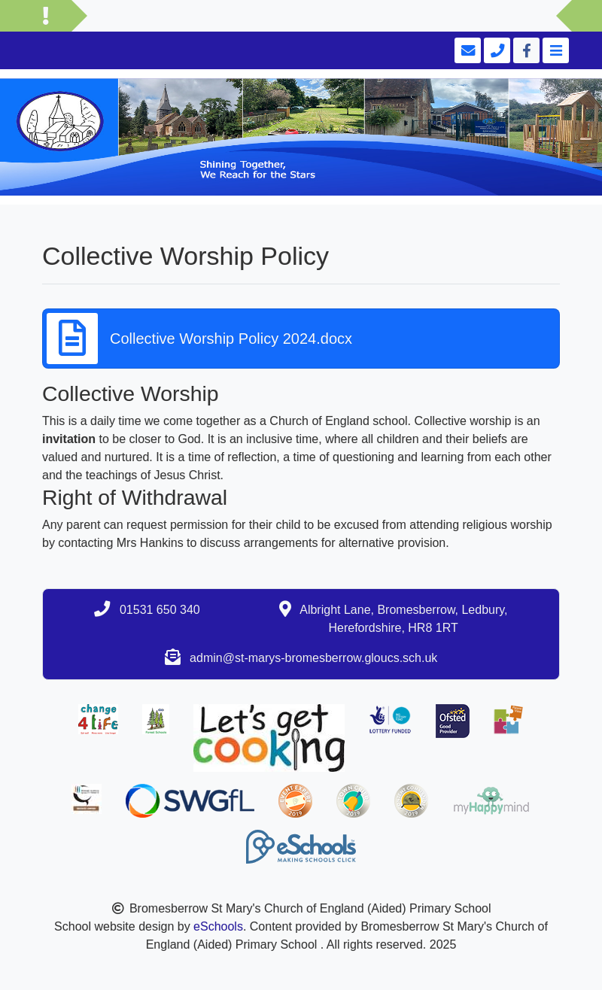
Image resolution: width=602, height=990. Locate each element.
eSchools (218, 926)
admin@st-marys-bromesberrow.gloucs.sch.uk (313, 657)
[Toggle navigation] (554, 50)
